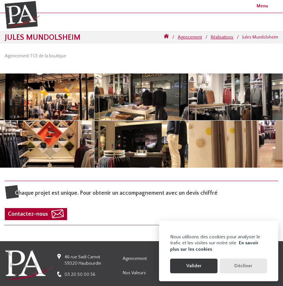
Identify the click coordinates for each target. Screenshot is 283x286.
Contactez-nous (28, 214)
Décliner (243, 266)
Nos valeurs (134, 273)
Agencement (190, 37)
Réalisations (222, 37)
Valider (194, 266)
